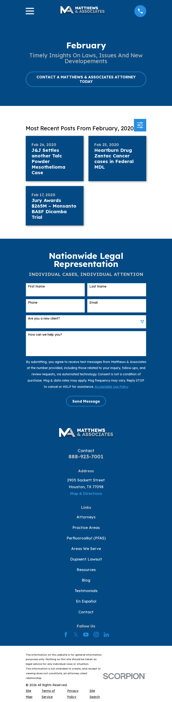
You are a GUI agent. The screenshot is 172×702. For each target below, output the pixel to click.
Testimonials (86, 590)
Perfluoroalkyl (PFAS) (86, 538)
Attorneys (86, 517)
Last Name (97, 286)
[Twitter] (75, 634)
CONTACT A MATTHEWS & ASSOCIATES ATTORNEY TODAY (86, 79)
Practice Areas (86, 527)
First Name (36, 286)
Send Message (86, 401)
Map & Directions (86, 493)
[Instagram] (96, 634)
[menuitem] (31, 694)
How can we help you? (45, 335)
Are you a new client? (44, 318)
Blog (86, 580)
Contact (86, 612)
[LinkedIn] (106, 634)
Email (93, 303)
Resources (86, 569)
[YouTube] (85, 634)
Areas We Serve (86, 548)
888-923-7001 (86, 456)
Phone (32, 303)
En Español (86, 601)
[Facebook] (65, 634)
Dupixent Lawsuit (86, 559)
